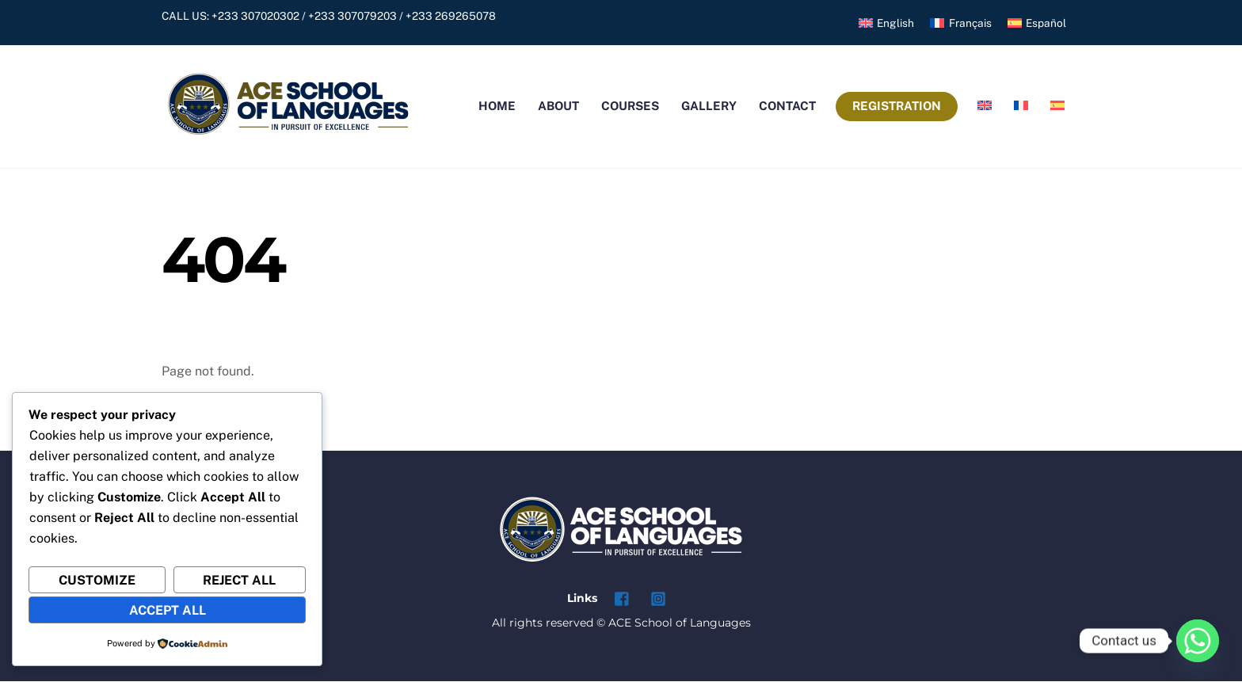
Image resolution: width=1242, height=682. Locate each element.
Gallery (709, 106)
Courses (630, 106)
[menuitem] (886, 23)
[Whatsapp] (1197, 640)
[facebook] (622, 598)
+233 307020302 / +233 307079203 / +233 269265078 (353, 16)
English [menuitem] (895, 23)
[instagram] (658, 598)
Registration (896, 106)
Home (497, 106)
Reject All (239, 580)
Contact (787, 106)
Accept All (167, 610)
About (558, 106)
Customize (97, 580)
